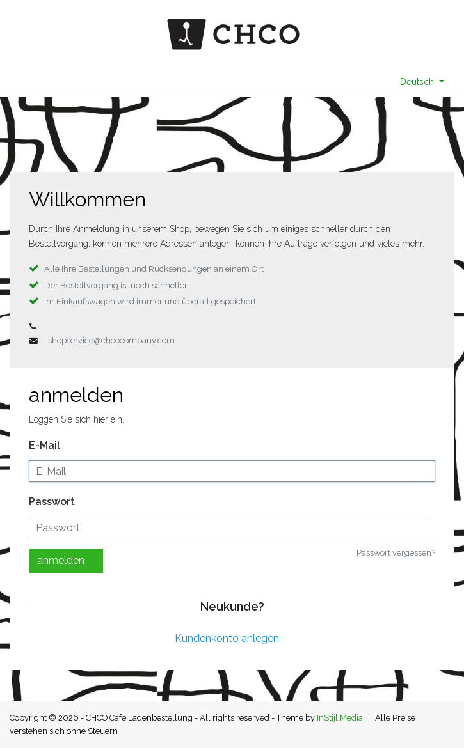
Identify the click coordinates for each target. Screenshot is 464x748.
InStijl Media (340, 717)
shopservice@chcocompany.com (111, 340)
